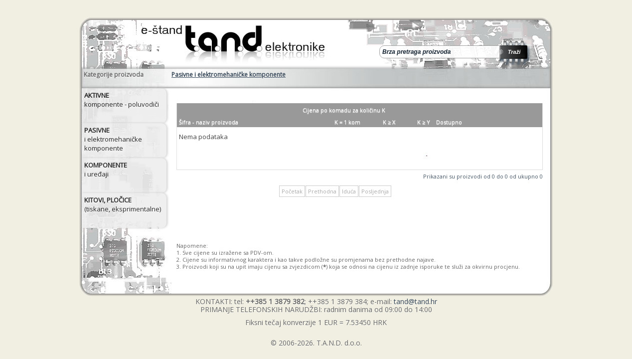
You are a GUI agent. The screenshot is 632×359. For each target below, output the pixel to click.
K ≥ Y (423, 122)
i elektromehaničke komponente (113, 139)
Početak (292, 191)
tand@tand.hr (415, 301)
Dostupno (449, 122)
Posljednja (375, 191)
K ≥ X (389, 122)
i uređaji (105, 170)
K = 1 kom (347, 122)
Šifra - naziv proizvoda (208, 122)
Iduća (349, 191)
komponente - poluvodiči (121, 100)
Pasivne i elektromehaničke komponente (228, 74)
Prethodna (322, 191)
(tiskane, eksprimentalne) (122, 204)
